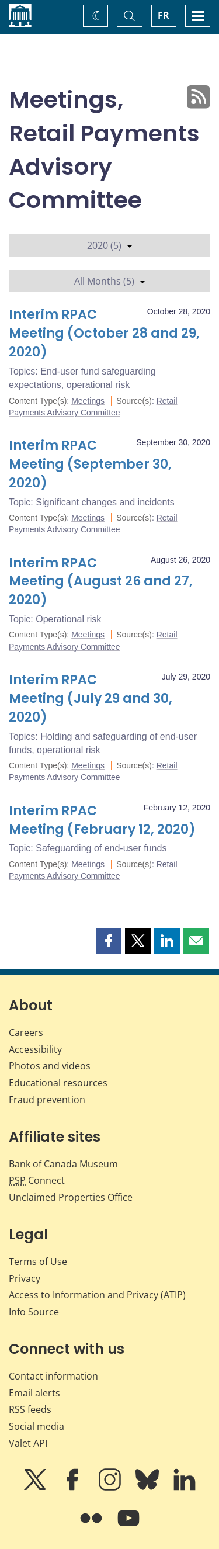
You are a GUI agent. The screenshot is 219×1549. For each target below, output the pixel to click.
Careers (26, 1032)
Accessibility (35, 1049)
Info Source (34, 1311)
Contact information (53, 1376)
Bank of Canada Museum (63, 1164)
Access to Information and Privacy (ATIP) (97, 1294)
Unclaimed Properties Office (71, 1197)
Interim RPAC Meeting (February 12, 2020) (102, 820)
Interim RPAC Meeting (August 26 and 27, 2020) (101, 581)
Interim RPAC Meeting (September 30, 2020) (90, 464)
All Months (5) (109, 281)
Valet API (28, 1443)
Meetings (88, 401)
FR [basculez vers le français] (163, 15)
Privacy (24, 1278)
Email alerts (34, 1393)
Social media (36, 1426)
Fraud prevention (47, 1099)
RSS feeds (30, 1409)
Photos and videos (50, 1065)
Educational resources (58, 1082)
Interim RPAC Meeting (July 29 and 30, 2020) (90, 698)
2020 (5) (109, 245)
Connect (37, 1180)
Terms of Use (38, 1261)
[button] (108, 941)
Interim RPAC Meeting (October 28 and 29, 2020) (104, 333)
